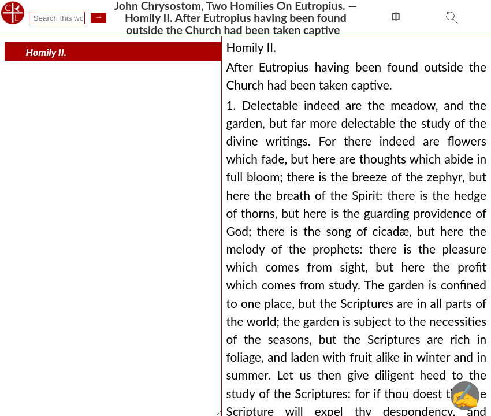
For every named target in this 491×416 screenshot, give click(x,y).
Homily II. (46, 52)
